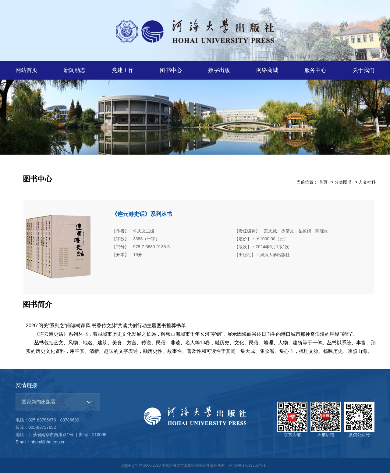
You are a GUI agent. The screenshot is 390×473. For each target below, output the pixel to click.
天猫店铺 (325, 419)
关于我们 (363, 70)
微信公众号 (359, 419)
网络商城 (267, 70)
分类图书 (343, 182)
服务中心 (315, 70)
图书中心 (171, 70)
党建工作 (123, 70)
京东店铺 (292, 419)
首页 (323, 182)
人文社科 (367, 182)
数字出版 (219, 70)
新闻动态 (75, 70)
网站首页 (26, 70)
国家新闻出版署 (39, 401)
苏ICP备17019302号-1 (247, 465)
